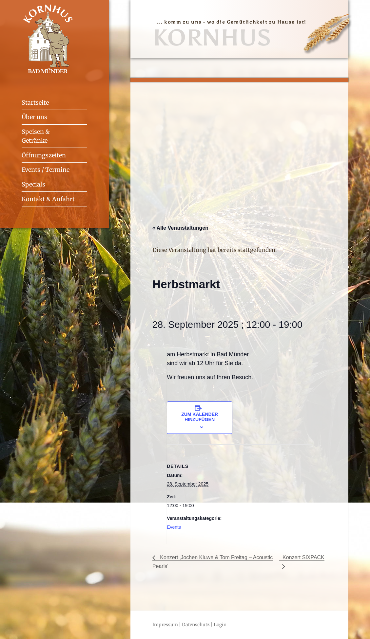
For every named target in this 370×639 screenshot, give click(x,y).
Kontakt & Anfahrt (48, 199)
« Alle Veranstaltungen (180, 228)
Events (174, 527)
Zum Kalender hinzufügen (199, 417)
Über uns (34, 117)
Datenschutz (196, 625)
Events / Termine (45, 169)
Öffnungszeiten (44, 155)
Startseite (35, 102)
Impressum (165, 625)
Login (220, 625)
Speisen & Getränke (36, 136)
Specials (33, 184)
